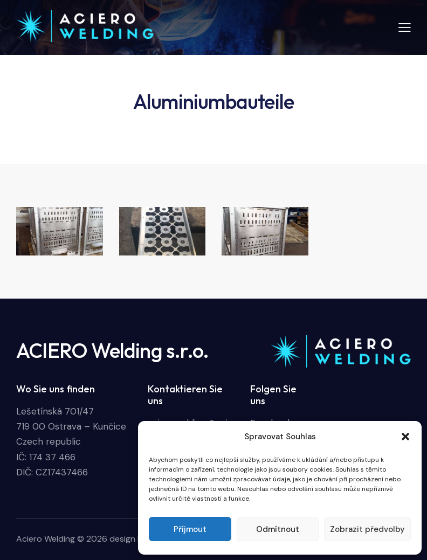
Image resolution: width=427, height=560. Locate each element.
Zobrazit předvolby (367, 529)
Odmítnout (277, 529)
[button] (405, 436)
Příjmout (190, 529)
